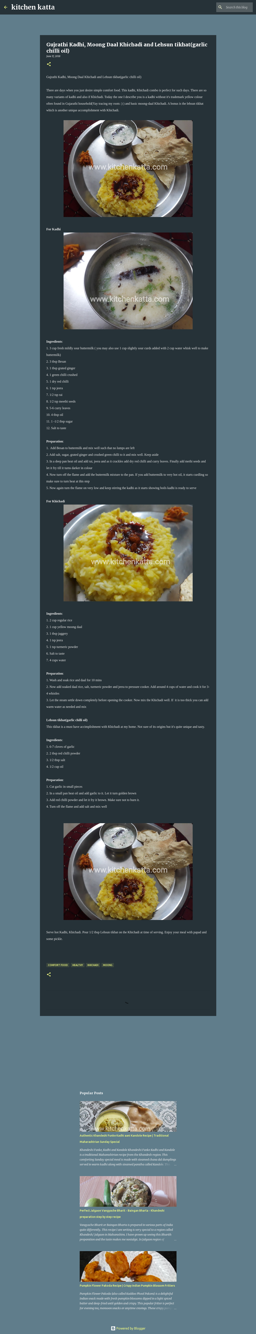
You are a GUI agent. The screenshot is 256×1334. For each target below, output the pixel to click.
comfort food (58, 965)
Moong (107, 965)
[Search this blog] (231, 7)
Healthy (77, 965)
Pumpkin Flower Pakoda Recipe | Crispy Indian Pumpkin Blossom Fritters (127, 1285)
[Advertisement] (128, 1050)
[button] (48, 64)
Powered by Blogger (128, 1328)
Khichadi (93, 965)
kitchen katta (33, 7)
